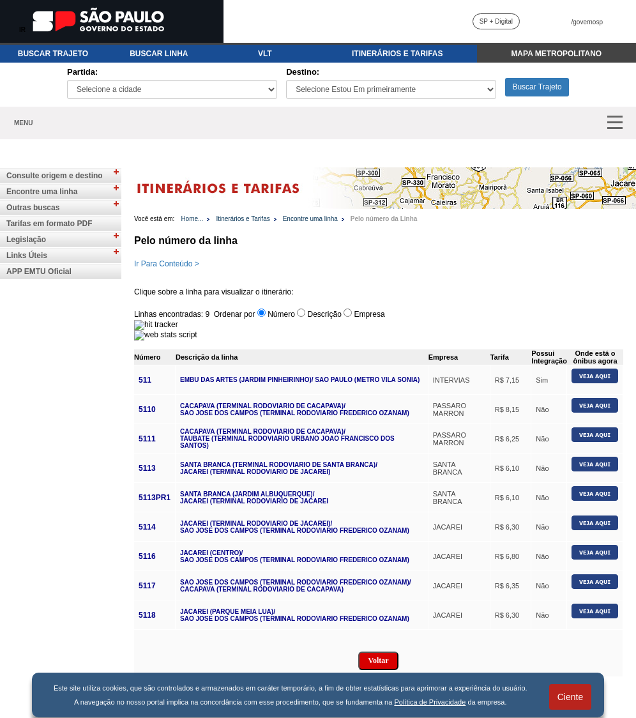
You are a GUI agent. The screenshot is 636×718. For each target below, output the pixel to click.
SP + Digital (496, 21)
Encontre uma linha (41, 191)
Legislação (26, 239)
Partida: (82, 72)
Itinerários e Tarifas (242, 218)
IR (22, 29)
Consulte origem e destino (54, 175)
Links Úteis (26, 255)
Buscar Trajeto (536, 86)
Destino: (302, 72)
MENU (23, 122)
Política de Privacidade (430, 702)
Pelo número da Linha (384, 218)
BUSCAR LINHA (159, 53)
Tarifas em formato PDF (49, 223)
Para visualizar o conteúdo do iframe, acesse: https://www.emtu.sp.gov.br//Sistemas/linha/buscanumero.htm (385, 483)
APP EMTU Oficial (39, 271)
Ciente (570, 697)
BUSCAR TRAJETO (53, 53)
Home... (192, 218)
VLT (265, 53)
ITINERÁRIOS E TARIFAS (397, 53)
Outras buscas (32, 207)
